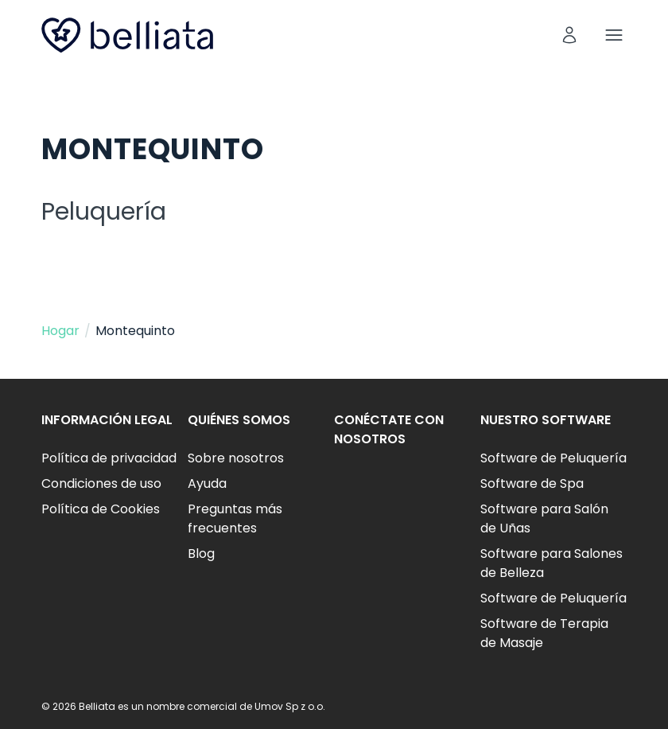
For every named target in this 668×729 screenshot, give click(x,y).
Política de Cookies (100, 509)
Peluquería (103, 211)
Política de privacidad (109, 458)
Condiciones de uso (101, 483)
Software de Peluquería (553, 458)
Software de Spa (532, 483)
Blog (201, 553)
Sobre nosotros (236, 458)
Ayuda (207, 483)
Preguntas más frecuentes (235, 518)
